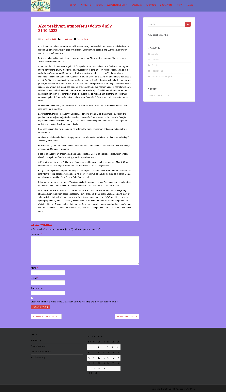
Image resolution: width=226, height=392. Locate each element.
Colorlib (172, 389)
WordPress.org (38, 357)
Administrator (66, 39)
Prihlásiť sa (36, 340)
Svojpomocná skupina (117, 5)
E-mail (34, 278)
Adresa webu (37, 288)
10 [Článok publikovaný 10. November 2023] (108, 352)
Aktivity (154, 54)
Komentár (36, 234)
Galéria (154, 65)
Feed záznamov (38, 346)
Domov (73, 5)
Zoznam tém (166, 5)
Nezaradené (82, 39)
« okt (89, 372)
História (99, 5)
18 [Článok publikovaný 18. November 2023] (113, 357)
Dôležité (155, 59)
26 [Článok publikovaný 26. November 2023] (117, 363)
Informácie (86, 5)
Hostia (179, 5)
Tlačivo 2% (151, 5)
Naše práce (137, 5)
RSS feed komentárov (41, 351)
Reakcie (190, 5)
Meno (34, 267)
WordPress (190, 389)
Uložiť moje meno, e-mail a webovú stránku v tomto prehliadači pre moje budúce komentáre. (74, 301)
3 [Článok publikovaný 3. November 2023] (107, 347)
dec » (95, 372)
